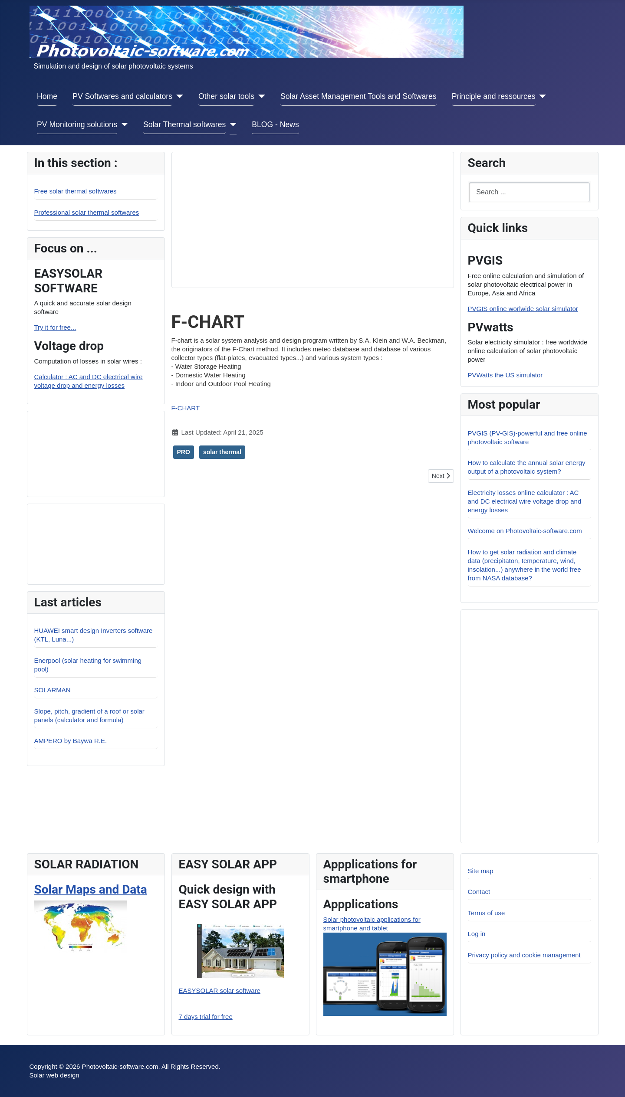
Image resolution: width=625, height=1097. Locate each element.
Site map (480, 870)
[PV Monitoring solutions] (122, 125)
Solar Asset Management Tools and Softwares (358, 96)
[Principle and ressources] (541, 96)
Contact (479, 891)
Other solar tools (226, 96)
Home (47, 96)
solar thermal (222, 452)
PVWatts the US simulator (505, 375)
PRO (183, 452)
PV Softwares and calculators (122, 96)
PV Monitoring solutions (77, 124)
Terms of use (486, 913)
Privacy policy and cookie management (524, 955)
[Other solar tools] (259, 96)
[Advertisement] (95, 453)
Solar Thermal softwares (184, 124)
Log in (477, 933)
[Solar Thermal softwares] (231, 125)
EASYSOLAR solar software (219, 990)
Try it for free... (55, 327)
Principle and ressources (494, 96)
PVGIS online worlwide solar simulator (523, 308)
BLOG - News (275, 124)
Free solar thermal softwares (75, 191)
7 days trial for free (206, 1016)
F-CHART (185, 408)
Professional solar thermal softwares (86, 212)
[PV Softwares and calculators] (177, 96)
